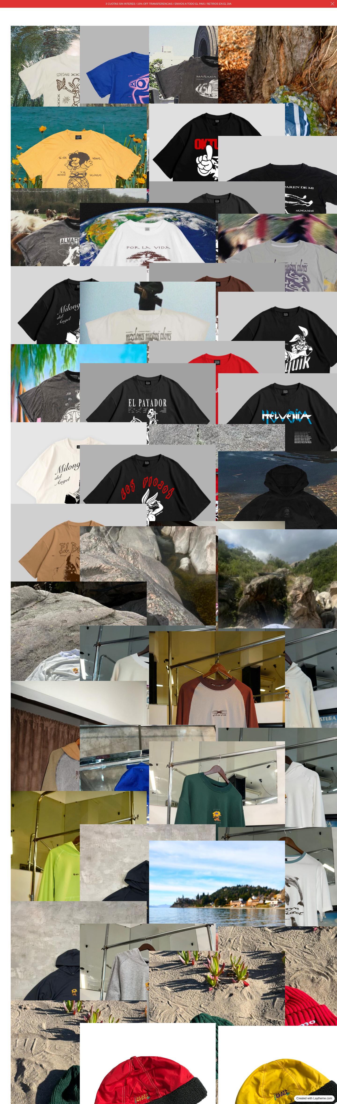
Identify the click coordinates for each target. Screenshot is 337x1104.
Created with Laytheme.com (314, 1098)
